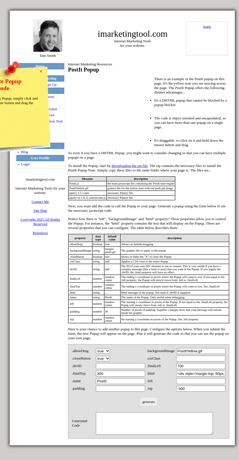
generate (148, 402)
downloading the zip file (129, 166)
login (207, 26)
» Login (23, 164)
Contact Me (40, 202)
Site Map (40, 210)
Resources (40, 233)
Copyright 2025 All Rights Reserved (40, 221)
